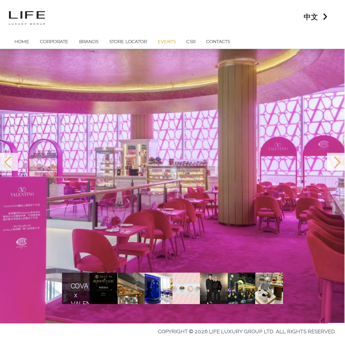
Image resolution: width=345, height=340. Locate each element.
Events (167, 41)
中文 (311, 17)
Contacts (218, 41)
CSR (190, 41)
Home (21, 41)
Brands (88, 41)
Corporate (54, 41)
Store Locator (128, 41)
